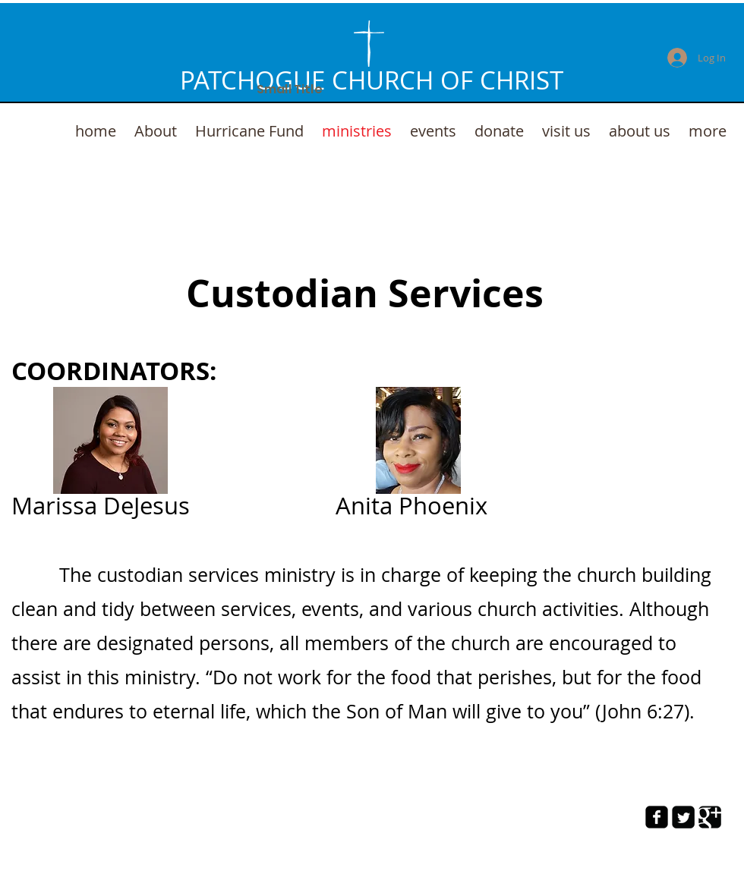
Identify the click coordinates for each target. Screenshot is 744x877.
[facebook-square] (656, 817)
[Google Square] (709, 817)
